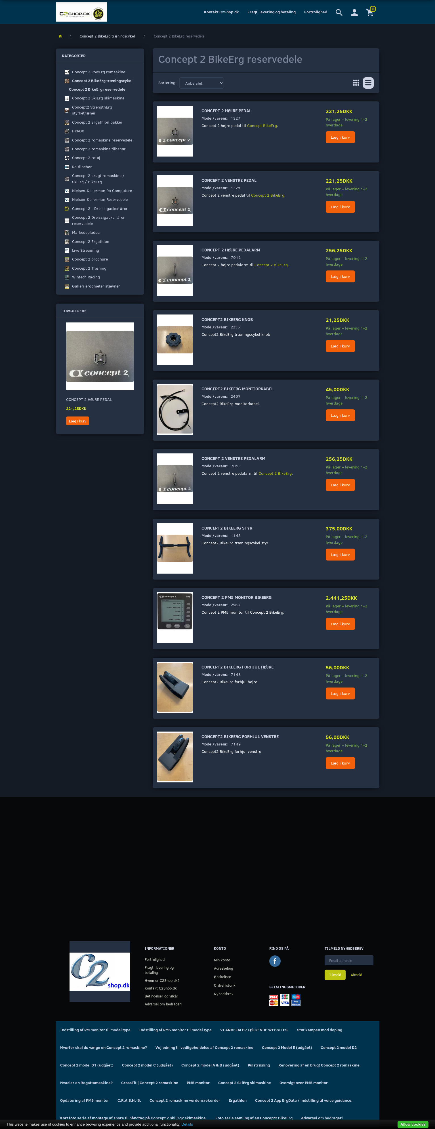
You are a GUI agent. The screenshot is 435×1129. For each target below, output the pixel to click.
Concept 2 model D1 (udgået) (87, 1065)
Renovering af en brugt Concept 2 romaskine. (319, 1065)
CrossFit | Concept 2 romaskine (149, 1082)
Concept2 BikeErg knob (227, 319)
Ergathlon (238, 1100)
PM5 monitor (198, 1082)
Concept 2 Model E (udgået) (287, 1047)
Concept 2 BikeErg (267, 195)
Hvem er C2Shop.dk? (162, 980)
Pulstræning (259, 1065)
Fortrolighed (315, 11)
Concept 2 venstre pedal (229, 180)
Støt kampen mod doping (319, 1029)
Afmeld (356, 974)
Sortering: (167, 82)
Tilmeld (335, 974)
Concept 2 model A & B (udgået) (210, 1065)
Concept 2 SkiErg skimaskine (244, 1082)
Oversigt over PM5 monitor (304, 1082)
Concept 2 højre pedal (89, 399)
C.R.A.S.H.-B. (129, 1100)
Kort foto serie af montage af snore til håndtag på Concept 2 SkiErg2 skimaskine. (133, 1117)
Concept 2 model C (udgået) (147, 1065)
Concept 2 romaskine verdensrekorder (185, 1100)
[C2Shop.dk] (81, 12)
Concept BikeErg (262, 125)
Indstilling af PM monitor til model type (95, 1029)
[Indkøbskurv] (370, 12)
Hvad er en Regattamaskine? (86, 1082)
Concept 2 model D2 (339, 1047)
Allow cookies (413, 1124)
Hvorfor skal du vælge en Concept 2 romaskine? (103, 1047)
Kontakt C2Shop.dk (221, 11)
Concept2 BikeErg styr (226, 528)
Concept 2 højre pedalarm (230, 250)
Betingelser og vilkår (161, 995)
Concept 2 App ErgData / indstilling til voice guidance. (303, 1100)
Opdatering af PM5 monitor (84, 1100)
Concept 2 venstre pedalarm (233, 458)
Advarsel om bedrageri (163, 1003)
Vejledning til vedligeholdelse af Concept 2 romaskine (204, 1047)
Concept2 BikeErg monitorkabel (237, 388)
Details (187, 1124)
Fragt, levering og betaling (271, 11)
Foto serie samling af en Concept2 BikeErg (254, 1117)
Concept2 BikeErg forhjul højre (237, 667)
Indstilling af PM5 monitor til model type (175, 1029)
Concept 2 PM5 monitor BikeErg (236, 597)
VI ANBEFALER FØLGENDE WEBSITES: (254, 1029)
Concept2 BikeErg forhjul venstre (240, 736)
